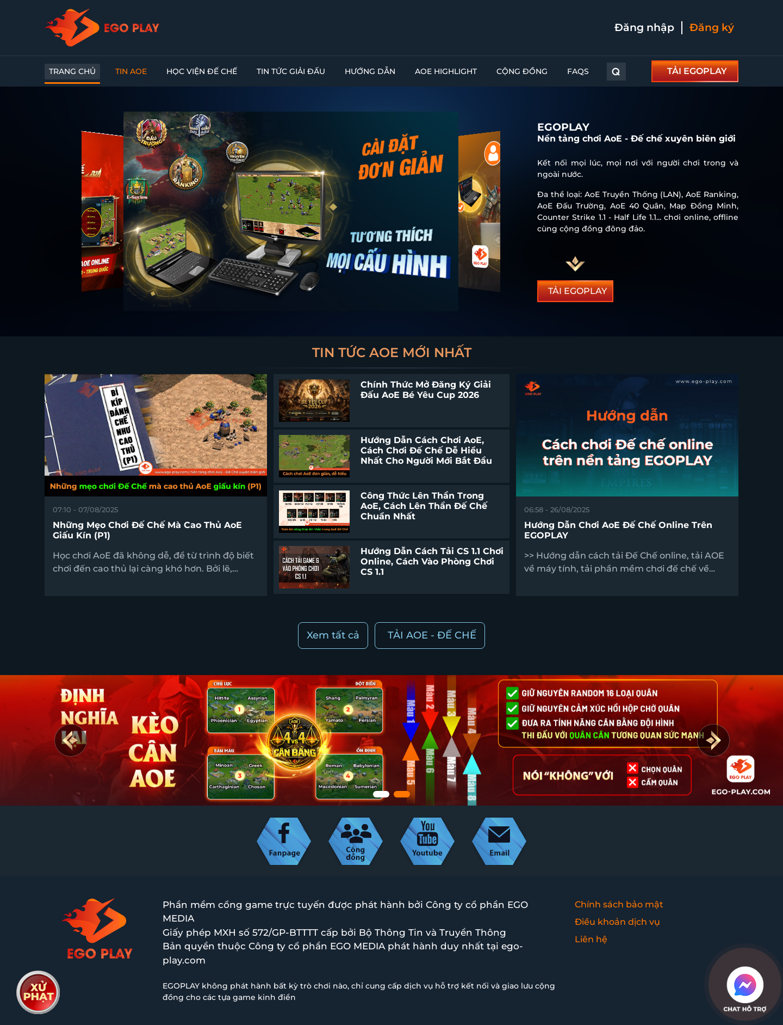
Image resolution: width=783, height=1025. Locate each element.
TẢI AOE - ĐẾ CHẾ (432, 635)
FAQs (578, 71)
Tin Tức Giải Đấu (291, 71)
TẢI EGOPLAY (697, 71)
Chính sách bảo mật (619, 904)
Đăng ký (711, 27)
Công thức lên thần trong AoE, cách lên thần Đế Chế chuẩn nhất (424, 505)
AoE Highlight (446, 71)
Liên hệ (591, 939)
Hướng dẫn (370, 71)
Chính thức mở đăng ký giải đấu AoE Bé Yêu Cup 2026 (426, 389)
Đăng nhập (644, 27)
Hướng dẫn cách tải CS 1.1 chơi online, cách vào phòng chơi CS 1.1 (432, 561)
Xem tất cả (333, 635)
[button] (713, 740)
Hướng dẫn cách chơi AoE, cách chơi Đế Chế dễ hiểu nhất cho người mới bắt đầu (426, 450)
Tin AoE (131, 71)
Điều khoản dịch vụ (617, 922)
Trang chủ (72, 71)
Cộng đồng (522, 71)
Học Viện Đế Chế (201, 71)
